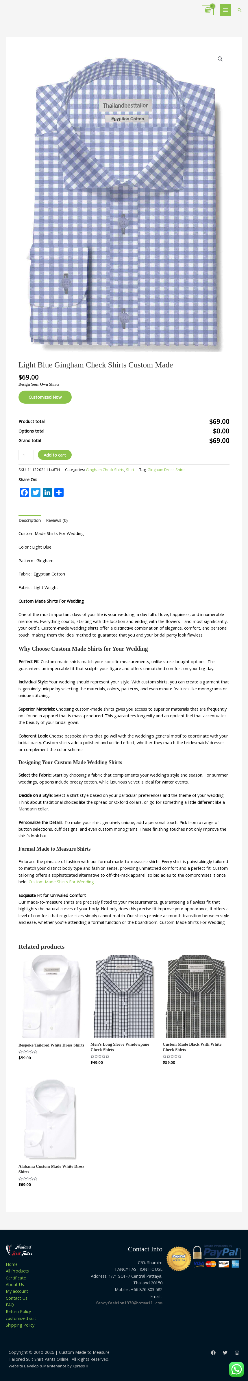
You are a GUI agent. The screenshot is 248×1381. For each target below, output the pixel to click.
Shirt (130, 469)
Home (12, 1264)
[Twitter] (225, 1352)
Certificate (16, 1278)
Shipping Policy (20, 1325)
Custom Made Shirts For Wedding (62, 881)
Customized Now (45, 397)
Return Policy (18, 1311)
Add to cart (55, 455)
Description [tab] (29, 520)
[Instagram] (237, 1352)
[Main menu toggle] (225, 10)
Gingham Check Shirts (105, 469)
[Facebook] (213, 1352)
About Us (15, 1284)
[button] (239, 10)
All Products (17, 1271)
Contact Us (16, 1298)
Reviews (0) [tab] (57, 520)
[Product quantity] (26, 455)
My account (17, 1291)
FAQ (10, 1305)
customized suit (21, 1318)
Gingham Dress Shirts (166, 469)
